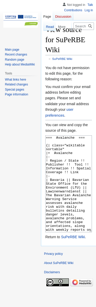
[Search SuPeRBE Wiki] (83, 26)
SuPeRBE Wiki (62, 58)
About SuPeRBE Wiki (58, 282)
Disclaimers (52, 291)
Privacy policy (53, 273)
